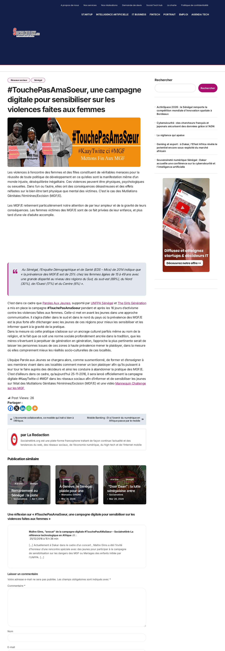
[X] (16, 409)
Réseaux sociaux (19, 80)
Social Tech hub (154, 5)
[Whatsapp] (29, 409)
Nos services (90, 5)
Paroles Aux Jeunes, (57, 304)
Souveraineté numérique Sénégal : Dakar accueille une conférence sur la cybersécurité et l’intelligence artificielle (186, 163)
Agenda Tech (200, 14)
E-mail (11, 647)
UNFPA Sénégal (102, 304)
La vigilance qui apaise (170, 135)
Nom (10, 631)
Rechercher (163, 80)
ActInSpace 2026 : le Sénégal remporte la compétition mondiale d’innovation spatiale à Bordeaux (184, 110)
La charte (172, 5)
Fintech (155, 14)
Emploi (183, 14)
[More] (35, 409)
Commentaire (16, 586)
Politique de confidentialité (194, 5)
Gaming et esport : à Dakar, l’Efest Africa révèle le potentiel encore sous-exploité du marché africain (187, 148)
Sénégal (38, 80)
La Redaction (38, 435)
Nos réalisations (109, 5)
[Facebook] (10, 409)
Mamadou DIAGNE (71, 495)
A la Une (19, 484)
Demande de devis (132, 5)
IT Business (139, 14)
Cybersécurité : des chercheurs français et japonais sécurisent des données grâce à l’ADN (185, 124)
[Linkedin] (22, 409)
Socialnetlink (20, 499)
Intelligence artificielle (112, 14)
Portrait (169, 14)
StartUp (87, 14)
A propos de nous (70, 5)
